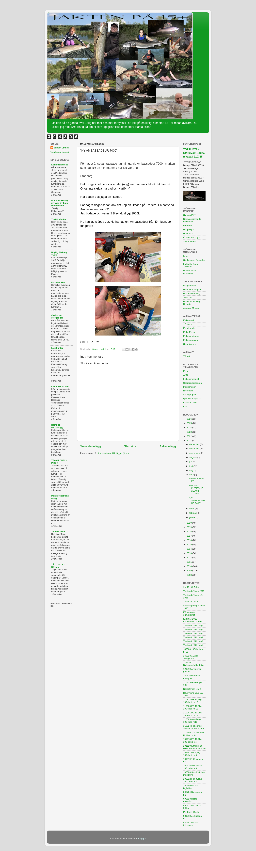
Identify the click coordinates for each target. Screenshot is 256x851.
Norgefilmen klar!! (192, 689)
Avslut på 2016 (190, 601)
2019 (189, 527)
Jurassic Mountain (192, 308)
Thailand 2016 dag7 (193, 625)
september (195, 453)
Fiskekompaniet (191, 379)
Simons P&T (189, 215)
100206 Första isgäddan (190, 786)
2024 (189, 427)
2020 (189, 523)
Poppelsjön (188, 229)
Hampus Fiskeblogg (57, 426)
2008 (189, 575)
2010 (189, 566)
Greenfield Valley (191, 293)
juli (191, 461)
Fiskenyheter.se (191, 336)
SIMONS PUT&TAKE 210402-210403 (196, 489)
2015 (189, 544)
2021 (189, 440)
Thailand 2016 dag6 (193, 629)
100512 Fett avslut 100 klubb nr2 (192, 780)
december (194, 444)
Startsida (130, 446)
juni (191, 466)
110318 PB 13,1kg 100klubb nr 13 (192, 700)
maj (191, 470)
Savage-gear (189, 394)
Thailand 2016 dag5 (193, 633)
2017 (189, 536)
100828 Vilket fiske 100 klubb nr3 (192, 767)
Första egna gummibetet (189, 613)
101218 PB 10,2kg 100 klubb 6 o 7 (192, 740)
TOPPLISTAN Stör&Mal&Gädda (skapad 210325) (194, 153)
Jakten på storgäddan (57, 316)
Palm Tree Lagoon (192, 289)
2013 (189, 553)
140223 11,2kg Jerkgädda (190, 657)
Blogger (142, 838)
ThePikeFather (59, 219)
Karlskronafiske (59, 164)
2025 (189, 423)
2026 (189, 419)
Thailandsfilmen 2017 (193, 591)
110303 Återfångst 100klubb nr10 (192, 720)
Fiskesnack (188, 320)
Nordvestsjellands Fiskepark (192, 220)
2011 (189, 562)
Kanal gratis (189, 328)
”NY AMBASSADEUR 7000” (197, 500)
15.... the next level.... (58, 565)
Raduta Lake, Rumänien (189, 271)
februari (193, 513)
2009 (189, 570)
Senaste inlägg (90, 446)
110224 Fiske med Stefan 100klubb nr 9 (193, 727)
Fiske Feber (189, 332)
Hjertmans (188, 390)
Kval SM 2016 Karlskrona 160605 (192, 620)
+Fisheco (187, 324)
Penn (186, 371)
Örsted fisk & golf (191, 237)
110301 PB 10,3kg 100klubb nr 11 (192, 714)
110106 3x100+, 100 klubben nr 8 (193, 733)
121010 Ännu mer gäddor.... (192, 670)
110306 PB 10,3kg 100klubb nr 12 (192, 707)
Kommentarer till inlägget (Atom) (113, 453)
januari (193, 517)
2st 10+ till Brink (191, 587)
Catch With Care (59, 386)
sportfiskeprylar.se (192, 398)
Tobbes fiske (58, 531)
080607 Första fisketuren (190, 823)
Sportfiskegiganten (192, 383)
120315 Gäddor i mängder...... (191, 676)
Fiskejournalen (190, 340)
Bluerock (187, 225)
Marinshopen (189, 387)
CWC (186, 406)
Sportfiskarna (189, 344)
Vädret (186, 356)
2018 (189, 531)
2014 (189, 549)
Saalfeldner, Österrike (194, 260)
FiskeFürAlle (58, 282)
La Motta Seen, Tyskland (190, 265)
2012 (189, 557)
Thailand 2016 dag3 (193, 641)
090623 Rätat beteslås (190, 800)
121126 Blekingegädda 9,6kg (193, 663)
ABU (185, 375)
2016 (189, 540)
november (194, 448)
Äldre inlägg (167, 446)
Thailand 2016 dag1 (193, 645)
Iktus (185, 256)
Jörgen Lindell (61, 147)
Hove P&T (188, 233)
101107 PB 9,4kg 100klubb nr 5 (191, 753)
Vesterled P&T (190, 241)
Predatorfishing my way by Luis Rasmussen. (59, 203)
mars (192, 508)
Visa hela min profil (59, 152)
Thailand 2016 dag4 (193, 637)
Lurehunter (57, 348)
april (191, 474)
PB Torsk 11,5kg (191, 812)
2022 (189, 436)
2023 (189, 432)
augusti (193, 457)
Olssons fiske (189, 402)
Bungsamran (189, 285)
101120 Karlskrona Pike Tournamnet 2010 (194, 747)
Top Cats (187, 297)
